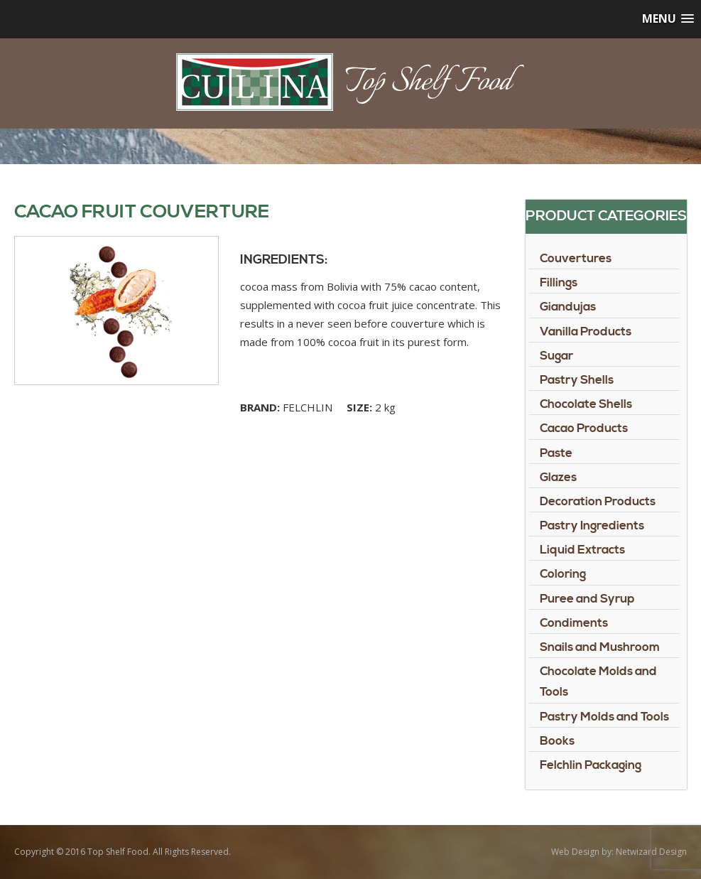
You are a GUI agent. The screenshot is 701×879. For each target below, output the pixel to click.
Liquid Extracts (582, 550)
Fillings (558, 283)
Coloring (563, 574)
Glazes (558, 477)
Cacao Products (584, 428)
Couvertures (576, 258)
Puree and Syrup (587, 599)
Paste (556, 453)
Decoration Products (598, 501)
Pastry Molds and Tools (604, 717)
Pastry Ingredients (592, 526)
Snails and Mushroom (600, 647)
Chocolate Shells (586, 404)
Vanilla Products (585, 332)
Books (557, 741)
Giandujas (568, 307)
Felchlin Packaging (590, 765)
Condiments (574, 623)
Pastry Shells (577, 380)
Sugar (556, 356)
